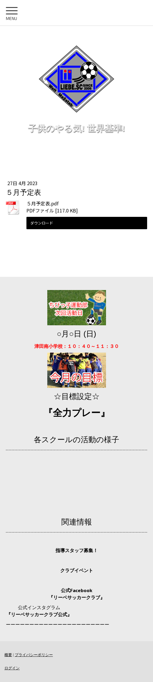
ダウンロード (41, 223)
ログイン (12, 668)
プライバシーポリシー (34, 654)
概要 (8, 654)
